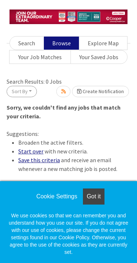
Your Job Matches (40, 57)
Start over (30, 151)
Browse (61, 43)
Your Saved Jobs (98, 57)
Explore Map (103, 43)
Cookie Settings (56, 196)
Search (26, 43)
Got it (93, 196)
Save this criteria (39, 160)
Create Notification (100, 91)
